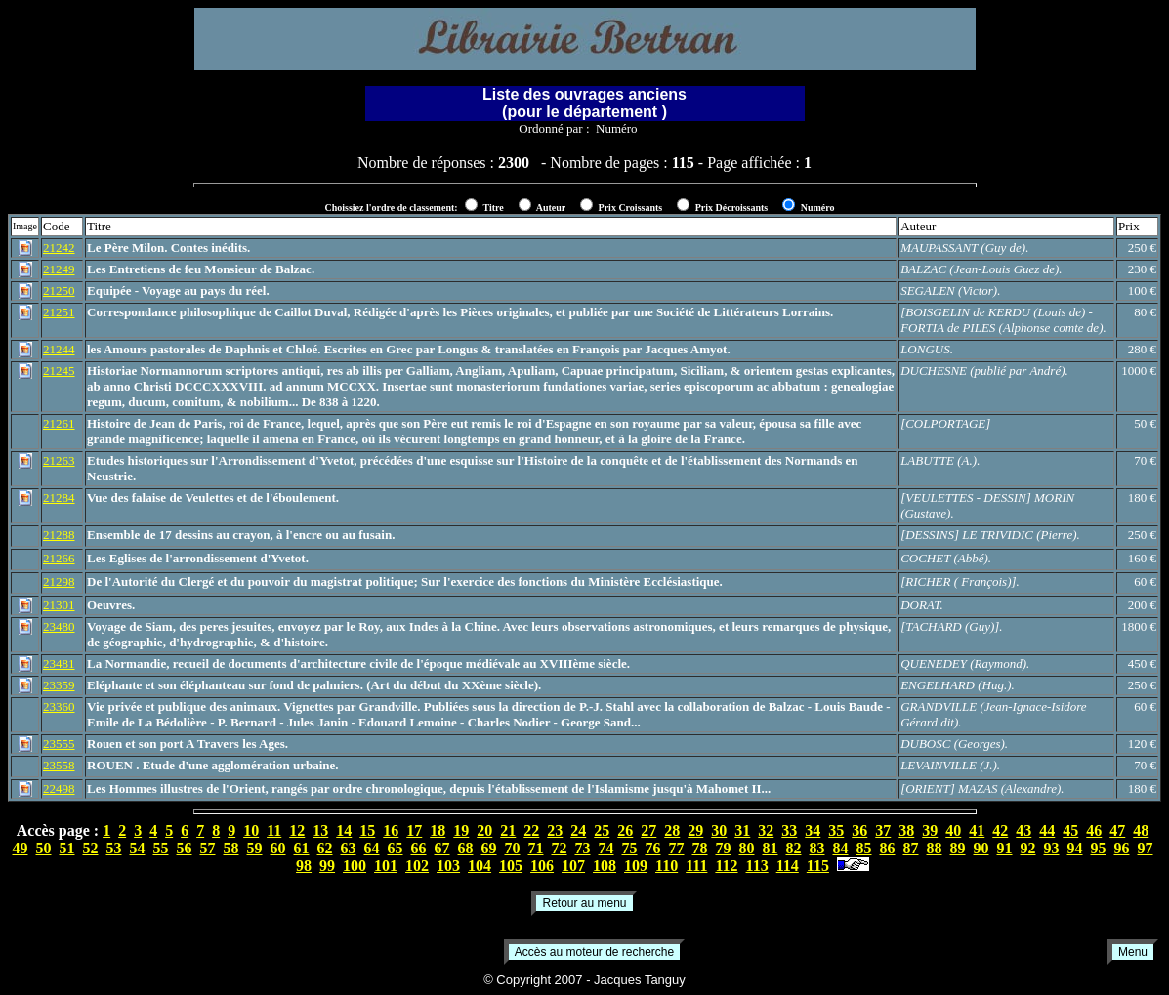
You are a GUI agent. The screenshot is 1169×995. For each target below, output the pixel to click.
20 (484, 830)
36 (859, 830)
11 (274, 830)
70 (513, 848)
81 (770, 848)
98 (304, 865)
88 (934, 848)
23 (555, 830)
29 (695, 830)
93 (1052, 848)
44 (1047, 830)
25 (601, 830)
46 (1094, 830)
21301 (59, 605)
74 (606, 848)
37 (883, 830)
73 (583, 848)
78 (700, 848)
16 (390, 830)
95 (1098, 848)
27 (648, 830)
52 (91, 848)
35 (836, 830)
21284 (59, 497)
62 (325, 848)
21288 (59, 534)
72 (559, 848)
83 (817, 848)
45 (1070, 830)
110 (666, 865)
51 (67, 848)
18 (437, 830)
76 (653, 848)
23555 (59, 743)
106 (542, 865)
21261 (59, 423)
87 (911, 848)
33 (789, 830)
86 (888, 848)
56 (184, 848)
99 (327, 865)
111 (696, 865)
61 (302, 848)
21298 (59, 581)
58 (231, 848)
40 (953, 830)
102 (417, 865)
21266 (59, 558)
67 (442, 848)
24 (578, 830)
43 (1023, 830)
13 (320, 830)
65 (395, 848)
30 (719, 830)
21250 (59, 290)
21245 (59, 370)
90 (981, 848)
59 (255, 848)
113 (757, 865)
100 (354, 865)
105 (510, 865)
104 (479, 865)
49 (20, 848)
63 (348, 848)
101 (385, 865)
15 (367, 830)
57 (208, 848)
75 (630, 848)
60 (278, 848)
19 (461, 830)
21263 (59, 460)
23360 (59, 706)
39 (930, 830)
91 (1005, 848)
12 (297, 830)
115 (818, 865)
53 (114, 848)
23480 (59, 626)
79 (723, 848)
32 (765, 830)
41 (976, 830)
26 (625, 830)
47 (1117, 830)
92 (1028, 848)
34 (812, 830)
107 (573, 865)
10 (251, 830)
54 (138, 848)
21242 (59, 247)
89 (958, 848)
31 (742, 830)
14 (344, 830)
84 (841, 848)
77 (677, 848)
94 (1075, 848)
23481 (59, 663)
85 (864, 848)
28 (672, 830)
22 (531, 830)
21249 (59, 269)
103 (448, 865)
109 (635, 865)
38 (906, 830)
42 (1000, 830)
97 (1145, 848)
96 (1122, 848)
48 (1140, 830)
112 (726, 865)
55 (161, 848)
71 (536, 848)
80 (747, 848)
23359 (59, 685)
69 (489, 848)
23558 (59, 765)
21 (508, 830)
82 (794, 848)
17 (414, 830)
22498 (59, 788)
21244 (59, 349)
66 (419, 848)
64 (372, 848)
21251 (59, 312)
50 (44, 848)
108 (604, 865)
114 (787, 865)
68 (466, 848)
